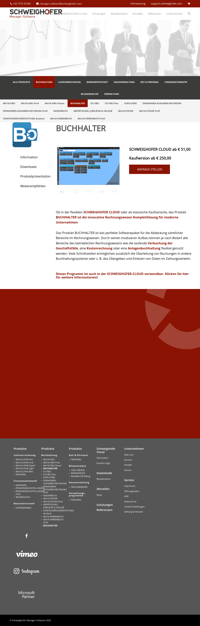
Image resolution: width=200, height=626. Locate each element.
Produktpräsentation (35, 176)
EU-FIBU (47, 471)
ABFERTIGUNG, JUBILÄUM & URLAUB (53, 506)
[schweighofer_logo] (36, 13)
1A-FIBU (48, 459)
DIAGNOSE (78, 473)
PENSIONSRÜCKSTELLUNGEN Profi (28, 493)
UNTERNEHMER (23, 507)
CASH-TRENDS (78, 470)
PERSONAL (21, 474)
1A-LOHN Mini (24, 471)
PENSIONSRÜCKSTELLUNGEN (28, 488)
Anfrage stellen (149, 169)
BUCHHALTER (50, 468)
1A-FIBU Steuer (52, 465)
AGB (126, 496)
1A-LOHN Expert (25, 465)
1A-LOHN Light (25, 468)
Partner (128, 470)
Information (29, 157)
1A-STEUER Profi (53, 501)
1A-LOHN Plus (24, 459)
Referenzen (104, 510)
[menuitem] (48, 13)
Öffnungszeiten (131, 491)
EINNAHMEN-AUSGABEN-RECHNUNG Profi (55, 489)
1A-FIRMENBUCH (53, 516)
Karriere (128, 459)
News (99, 494)
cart (189, 3)
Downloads (28, 167)
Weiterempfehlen (33, 186)
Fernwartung (138, 3)
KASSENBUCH (50, 495)
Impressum (129, 485)
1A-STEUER (50, 498)
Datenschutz (130, 501)
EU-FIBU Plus (49, 474)
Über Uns (129, 454)
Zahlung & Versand (133, 511)
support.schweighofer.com (166, 3)
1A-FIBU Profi (51, 462)
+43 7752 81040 (22, 3)
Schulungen (104, 505)
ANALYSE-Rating (80, 476)
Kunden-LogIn (103, 463)
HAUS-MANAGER (79, 486)
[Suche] (187, 13)
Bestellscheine (103, 478)
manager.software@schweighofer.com (60, 3)
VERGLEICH (23, 497)
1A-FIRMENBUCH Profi (53, 521)
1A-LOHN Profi (24, 462)
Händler (128, 464)
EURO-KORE (49, 477)
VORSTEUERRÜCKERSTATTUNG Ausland (55, 512)
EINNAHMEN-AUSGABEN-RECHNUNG (55, 482)
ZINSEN (21, 485)
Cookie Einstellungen (134, 506)
